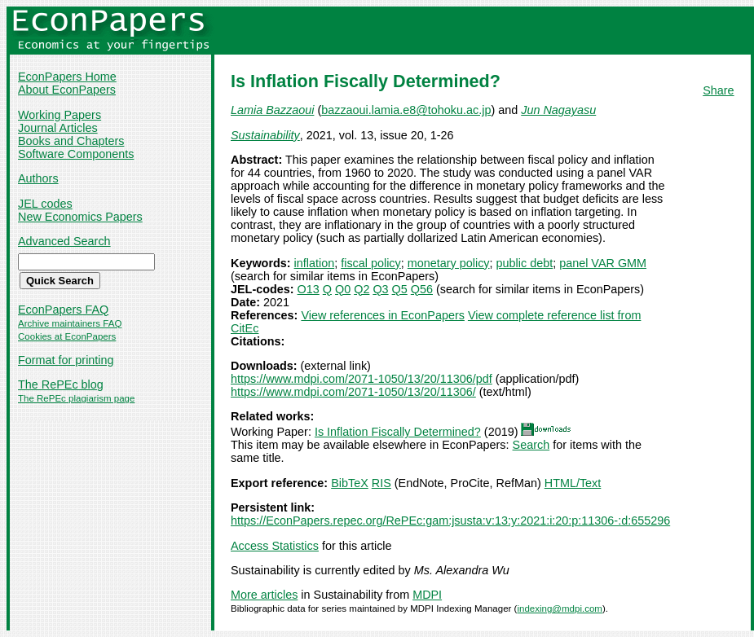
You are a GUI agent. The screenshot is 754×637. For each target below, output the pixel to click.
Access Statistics (275, 545)
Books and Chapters (71, 140)
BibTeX (349, 483)
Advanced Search (64, 241)
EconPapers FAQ (63, 309)
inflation (314, 263)
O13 (309, 289)
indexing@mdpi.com (559, 608)
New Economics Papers (80, 216)
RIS (381, 483)
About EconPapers (67, 89)
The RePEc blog (61, 384)
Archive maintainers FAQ (69, 323)
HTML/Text (573, 483)
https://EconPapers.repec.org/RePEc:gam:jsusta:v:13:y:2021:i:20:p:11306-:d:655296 (450, 520)
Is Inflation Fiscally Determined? (398, 431)
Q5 (400, 289)
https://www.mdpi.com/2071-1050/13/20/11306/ (353, 391)
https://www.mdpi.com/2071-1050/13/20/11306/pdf (361, 378)
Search (531, 444)
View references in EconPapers (383, 315)
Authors (38, 178)
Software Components (76, 153)
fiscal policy (371, 263)
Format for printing (66, 360)
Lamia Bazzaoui (272, 109)
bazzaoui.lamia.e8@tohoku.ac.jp (406, 109)
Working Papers (59, 114)
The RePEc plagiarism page (76, 398)
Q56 (422, 289)
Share (718, 90)
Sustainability (265, 135)
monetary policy (449, 263)
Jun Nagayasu (558, 109)
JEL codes (45, 203)
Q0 (343, 289)
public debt (524, 263)
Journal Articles (58, 127)
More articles (264, 594)
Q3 (380, 289)
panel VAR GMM (602, 263)
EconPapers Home (67, 76)
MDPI (427, 594)
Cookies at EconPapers (67, 336)
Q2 (361, 289)
